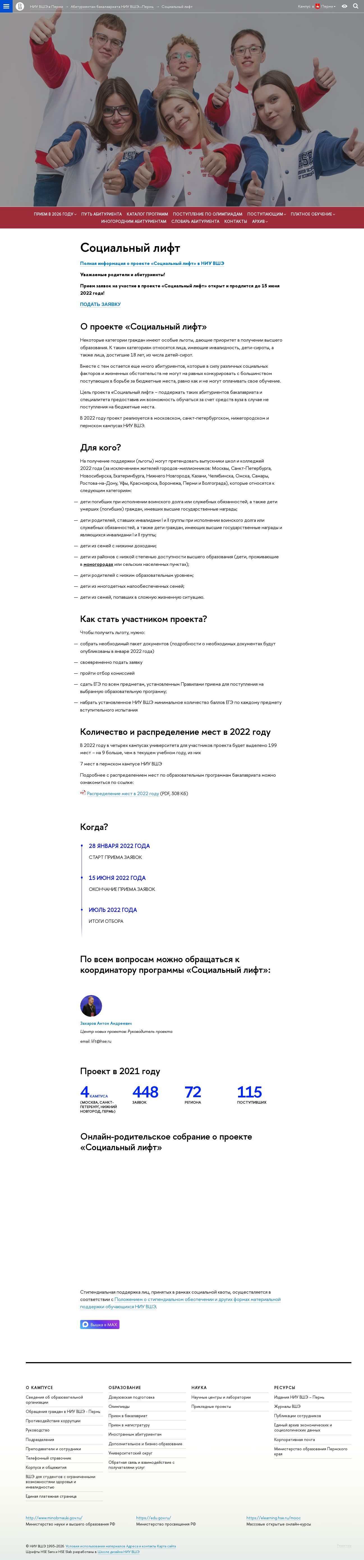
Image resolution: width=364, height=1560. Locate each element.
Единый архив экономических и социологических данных (303, 1427)
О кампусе (39, 1387)
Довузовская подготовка (132, 1397)
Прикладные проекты (211, 1406)
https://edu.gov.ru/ (153, 1517)
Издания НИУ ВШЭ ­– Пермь (299, 1397)
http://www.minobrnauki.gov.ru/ (54, 1517)
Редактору (344, 1545)
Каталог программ (147, 214)
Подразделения (40, 1439)
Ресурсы (285, 1387)
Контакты (235, 221)
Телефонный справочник (48, 1458)
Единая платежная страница (51, 1496)
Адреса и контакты (141, 1546)
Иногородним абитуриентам (133, 221)
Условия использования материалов (95, 1546)
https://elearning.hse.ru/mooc (273, 1517)
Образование (125, 1387)
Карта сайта (166, 1546)
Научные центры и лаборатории (221, 1397)
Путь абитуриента (101, 214)
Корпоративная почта (294, 1439)
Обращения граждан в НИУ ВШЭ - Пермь (63, 1411)
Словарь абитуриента (195, 221)
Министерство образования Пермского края (310, 1451)
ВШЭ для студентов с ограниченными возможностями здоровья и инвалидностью (60, 1481)
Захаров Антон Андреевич (106, 1023)
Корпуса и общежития (46, 1467)
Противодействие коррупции (53, 1420)
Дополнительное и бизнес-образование (145, 1443)
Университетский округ (130, 1453)
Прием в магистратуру (129, 1425)
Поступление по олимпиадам (207, 214)
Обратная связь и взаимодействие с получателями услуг (141, 1465)
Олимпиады (119, 1406)
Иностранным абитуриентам (135, 1434)
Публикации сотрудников (297, 1415)
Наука (199, 1387)
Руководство (38, 1430)
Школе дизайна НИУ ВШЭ (119, 1551)
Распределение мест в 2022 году (123, 793)
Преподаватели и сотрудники (53, 1448)
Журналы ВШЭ (287, 1406)
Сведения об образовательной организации (54, 1399)
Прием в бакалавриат (128, 1415)
